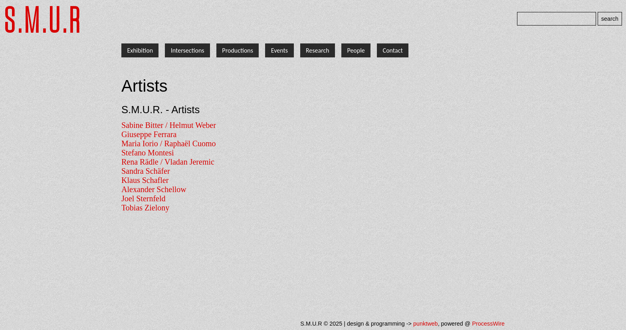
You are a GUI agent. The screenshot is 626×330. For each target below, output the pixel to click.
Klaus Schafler (144, 180)
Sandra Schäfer (145, 171)
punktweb (425, 323)
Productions (237, 50)
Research (317, 50)
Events (279, 50)
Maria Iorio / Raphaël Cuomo (168, 143)
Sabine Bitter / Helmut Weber (168, 125)
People (356, 50)
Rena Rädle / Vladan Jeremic (167, 161)
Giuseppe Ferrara (148, 134)
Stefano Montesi (147, 152)
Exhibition (140, 50)
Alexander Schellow (153, 189)
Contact (393, 50)
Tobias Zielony (145, 207)
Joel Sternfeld (143, 198)
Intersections (187, 50)
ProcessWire (488, 323)
